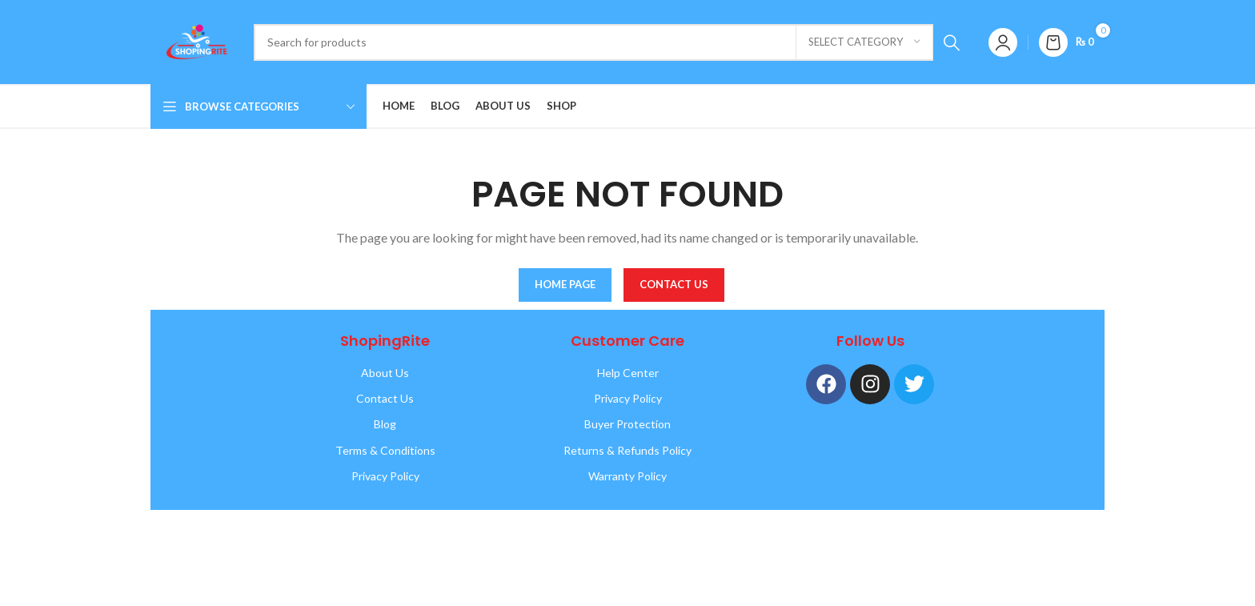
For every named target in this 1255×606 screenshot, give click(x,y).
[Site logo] (194, 40)
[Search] (612, 42)
